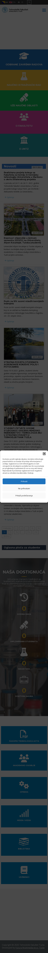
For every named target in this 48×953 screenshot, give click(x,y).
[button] (44, 453)
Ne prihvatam (24, 488)
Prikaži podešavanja (24, 495)
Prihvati (24, 481)
